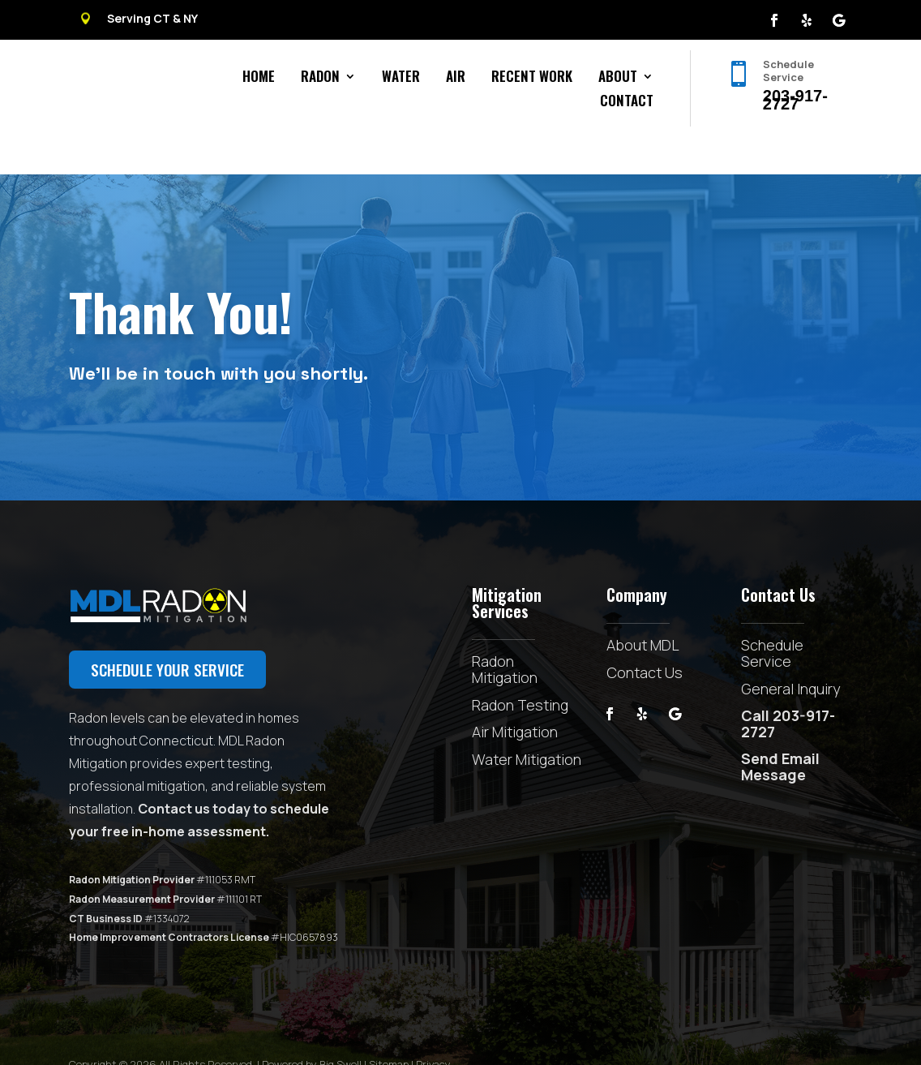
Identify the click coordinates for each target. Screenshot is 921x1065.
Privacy (433, 1027)
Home (258, 78)
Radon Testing (520, 667)
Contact (626, 102)
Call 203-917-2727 (788, 686)
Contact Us (644, 635)
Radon (320, 78)
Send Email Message (780, 729)
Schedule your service (167, 632)
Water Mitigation (526, 722)
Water (401, 78)
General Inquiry (790, 651)
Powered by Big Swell (312, 1027)
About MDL (642, 607)
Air (455, 78)
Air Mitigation (515, 694)
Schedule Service (772, 615)
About (617, 78)
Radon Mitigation (505, 632)
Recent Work (531, 78)
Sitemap (389, 1027)
